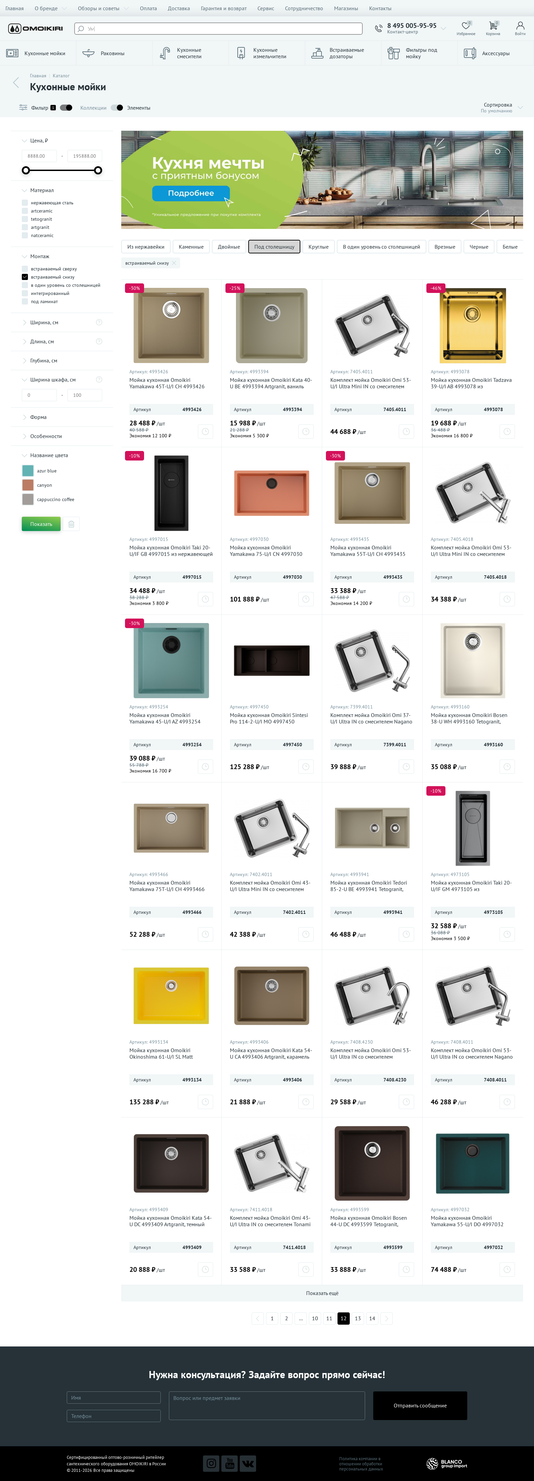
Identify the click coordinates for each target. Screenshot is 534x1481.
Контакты (380, 8)
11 (329, 1318)
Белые (510, 246)
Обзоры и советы (103, 8)
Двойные (229, 246)
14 (372, 1318)
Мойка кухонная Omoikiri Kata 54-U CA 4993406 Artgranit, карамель (271, 1053)
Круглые (319, 246)
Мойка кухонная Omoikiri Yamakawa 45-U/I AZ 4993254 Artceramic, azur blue (165, 721)
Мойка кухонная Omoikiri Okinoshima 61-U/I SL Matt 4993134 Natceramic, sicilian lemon (171, 1056)
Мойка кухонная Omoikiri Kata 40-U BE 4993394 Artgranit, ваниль (271, 383)
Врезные (445, 246)
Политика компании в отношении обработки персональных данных (361, 1463)
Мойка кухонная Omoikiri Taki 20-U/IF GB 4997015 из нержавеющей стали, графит (171, 554)
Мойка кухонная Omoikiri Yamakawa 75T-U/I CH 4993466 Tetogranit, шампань (167, 889)
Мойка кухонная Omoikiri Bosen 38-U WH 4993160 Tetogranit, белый (469, 721)
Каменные (191, 246)
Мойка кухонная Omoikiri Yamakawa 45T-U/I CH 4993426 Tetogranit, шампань (167, 386)
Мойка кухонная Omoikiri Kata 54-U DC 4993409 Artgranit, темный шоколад (170, 1224)
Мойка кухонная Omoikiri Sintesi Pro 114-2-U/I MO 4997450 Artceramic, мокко (269, 721)
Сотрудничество (304, 8)
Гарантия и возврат (224, 8)
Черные (479, 246)
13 (358, 1318)
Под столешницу (274, 246)
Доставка (179, 8)
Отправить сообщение (420, 1405)
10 (315, 1318)
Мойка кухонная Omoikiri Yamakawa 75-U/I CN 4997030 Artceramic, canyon (266, 554)
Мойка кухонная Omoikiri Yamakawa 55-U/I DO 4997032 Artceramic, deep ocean (467, 1224)
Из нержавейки (145, 246)
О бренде (51, 8)
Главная (14, 8)
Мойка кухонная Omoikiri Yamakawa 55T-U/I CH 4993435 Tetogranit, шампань (368, 554)
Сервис (265, 8)
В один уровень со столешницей (381, 246)
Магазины (346, 8)
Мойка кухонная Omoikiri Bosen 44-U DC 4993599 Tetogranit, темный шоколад (368, 1224)
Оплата (148, 8)
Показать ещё (322, 1293)
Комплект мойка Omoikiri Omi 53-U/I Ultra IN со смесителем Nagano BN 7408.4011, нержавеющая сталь (473, 1056)
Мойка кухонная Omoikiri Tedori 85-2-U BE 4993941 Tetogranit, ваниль (368, 889)
